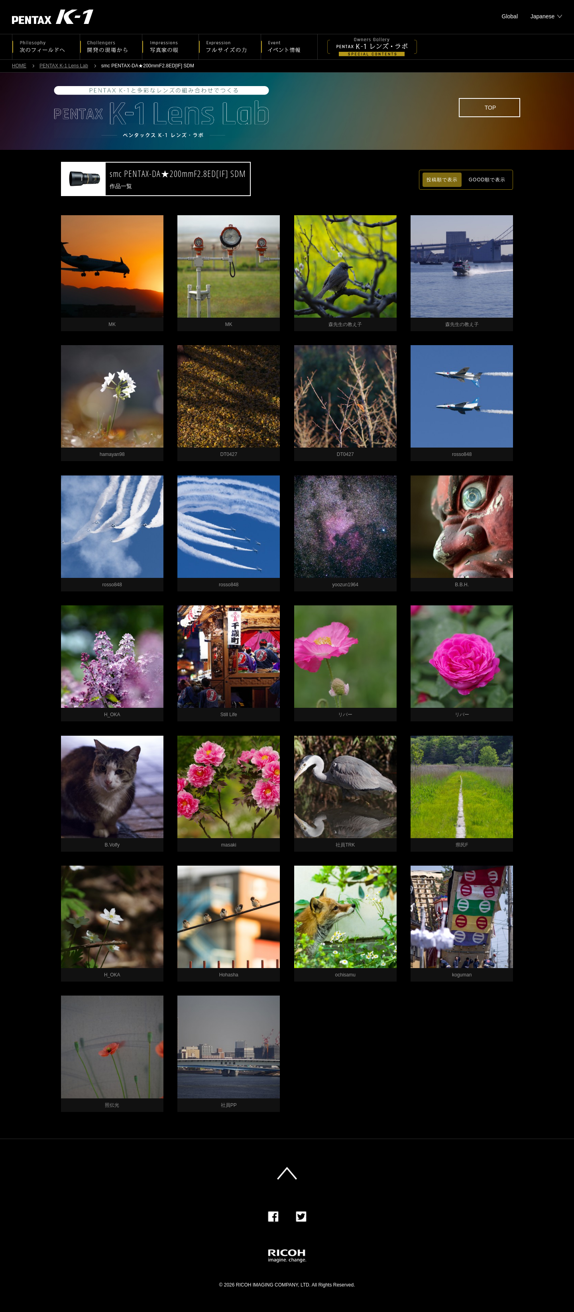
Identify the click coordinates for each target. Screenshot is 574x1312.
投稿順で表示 (442, 180)
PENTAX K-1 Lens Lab (63, 66)
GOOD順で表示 (487, 180)
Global (510, 16)
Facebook (273, 1217)
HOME (19, 66)
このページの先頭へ (287, 1173)
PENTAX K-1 (52, 17)
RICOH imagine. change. (287, 1256)
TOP (490, 107)
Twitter (301, 1217)
